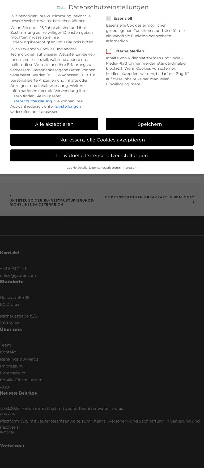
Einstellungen (68, 102)
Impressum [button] (129, 163)
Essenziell (121, 14)
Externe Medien (127, 46)
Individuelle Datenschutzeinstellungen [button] (102, 151)
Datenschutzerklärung (31, 96)
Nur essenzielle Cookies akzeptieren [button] (102, 135)
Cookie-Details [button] (77, 163)
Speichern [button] (150, 120)
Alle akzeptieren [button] (54, 120)
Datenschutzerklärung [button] (104, 163)
